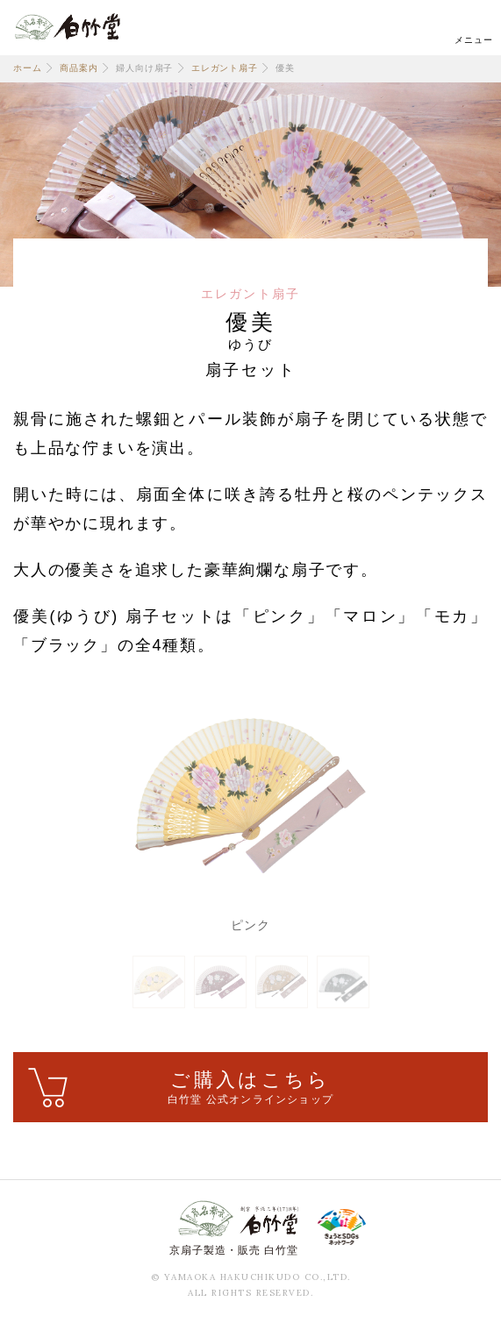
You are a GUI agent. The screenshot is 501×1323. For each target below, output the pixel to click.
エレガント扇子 (224, 68)
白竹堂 (67, 26)
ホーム (27, 68)
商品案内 (78, 68)
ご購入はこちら (250, 1088)
